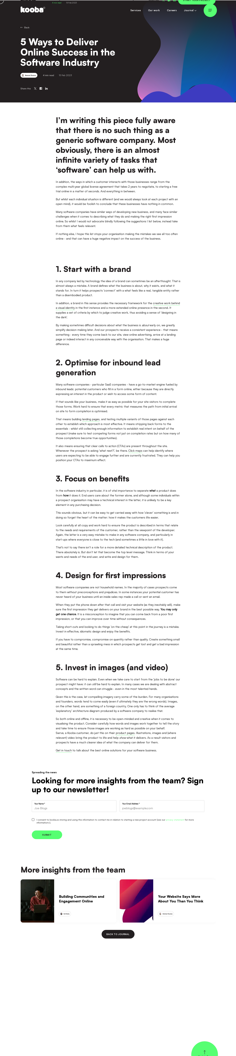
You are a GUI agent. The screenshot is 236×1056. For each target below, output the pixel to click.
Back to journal (117, 934)
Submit (46, 834)
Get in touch (64, 750)
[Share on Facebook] (41, 88)
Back (24, 27)
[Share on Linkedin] (46, 88)
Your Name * (39, 804)
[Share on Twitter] (35, 88)
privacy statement (175, 819)
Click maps (135, 450)
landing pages (91, 419)
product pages (125, 733)
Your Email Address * (131, 804)
